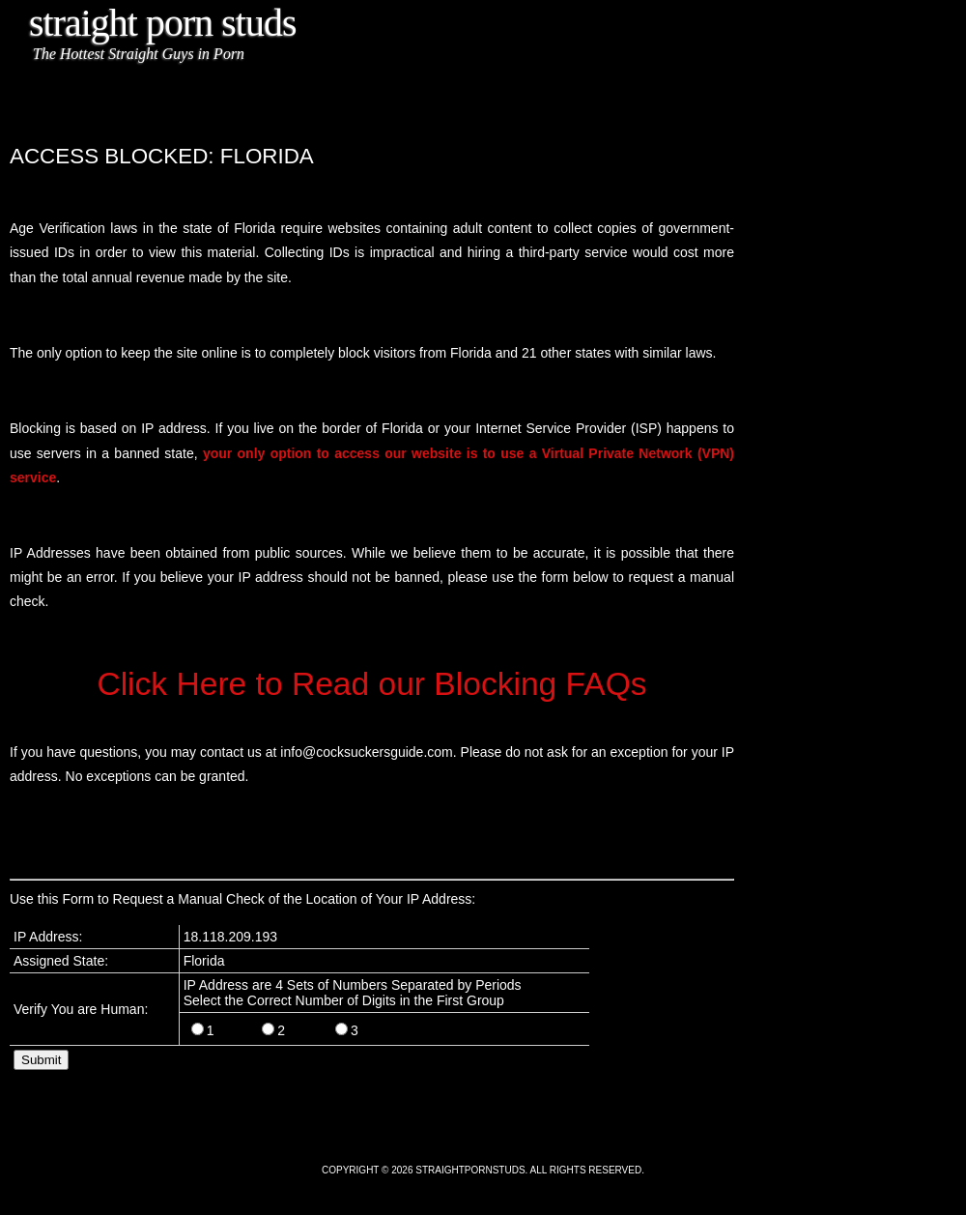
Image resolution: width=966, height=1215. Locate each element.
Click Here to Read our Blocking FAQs (371, 684)
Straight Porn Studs (163, 22)
